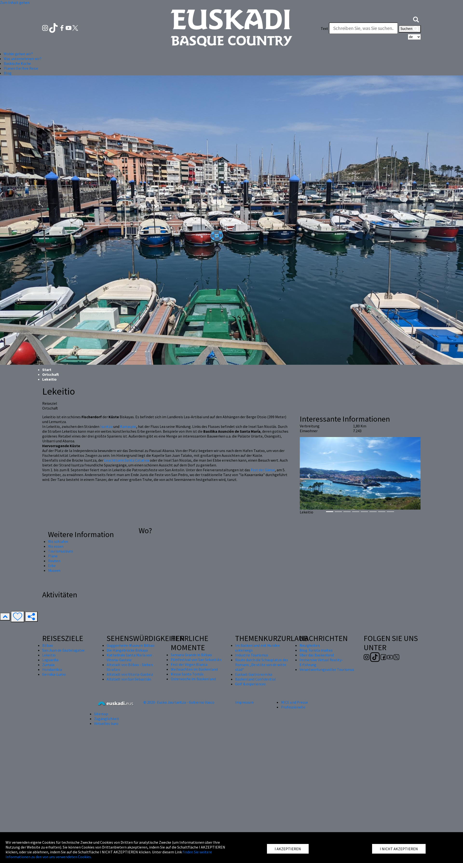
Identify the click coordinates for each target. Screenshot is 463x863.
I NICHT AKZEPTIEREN (399, 848)
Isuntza (106, 426)
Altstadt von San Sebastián (129, 679)
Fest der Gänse (263, 469)
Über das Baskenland (317, 655)
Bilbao (47, 645)
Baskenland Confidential (255, 679)
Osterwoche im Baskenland (193, 678)
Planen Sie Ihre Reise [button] (21, 68)
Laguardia (50, 659)
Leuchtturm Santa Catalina (126, 460)
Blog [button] (8, 73)
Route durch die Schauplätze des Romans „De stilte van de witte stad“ (261, 664)
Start (46, 369)
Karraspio (128, 426)
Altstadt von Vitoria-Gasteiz (130, 674)
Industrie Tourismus (251, 655)
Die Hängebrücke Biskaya (127, 650)
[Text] (363, 28)
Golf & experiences (250, 683)
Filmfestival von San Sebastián (196, 659)
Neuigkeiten (310, 645)
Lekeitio (49, 655)
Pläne (53, 555)
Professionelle (293, 707)
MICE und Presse (294, 702)
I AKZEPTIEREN (288, 848)
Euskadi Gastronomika (253, 674)
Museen (54, 570)
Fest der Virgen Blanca (189, 664)
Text (324, 28)
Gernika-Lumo (54, 674)
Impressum (244, 702)
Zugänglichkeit (106, 718)
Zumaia (48, 664)
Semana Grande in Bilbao (191, 654)
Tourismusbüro (60, 551)
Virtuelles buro (106, 723)
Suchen (410, 29)
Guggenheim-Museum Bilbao (131, 645)
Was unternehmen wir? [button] (22, 58)
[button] (416, 18)
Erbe (52, 565)
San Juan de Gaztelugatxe (63, 650)
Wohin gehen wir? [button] (18, 53)
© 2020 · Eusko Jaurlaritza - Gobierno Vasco (178, 702)
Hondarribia (52, 669)
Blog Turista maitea (316, 650)
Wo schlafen (58, 541)
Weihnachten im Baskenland (194, 669)
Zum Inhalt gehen (15, 2)
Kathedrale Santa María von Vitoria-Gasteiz (129, 657)
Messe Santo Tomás (187, 674)
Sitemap (101, 713)
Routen (54, 560)
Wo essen (55, 546)
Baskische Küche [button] (17, 63)
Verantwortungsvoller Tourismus (327, 669)
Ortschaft (50, 374)
